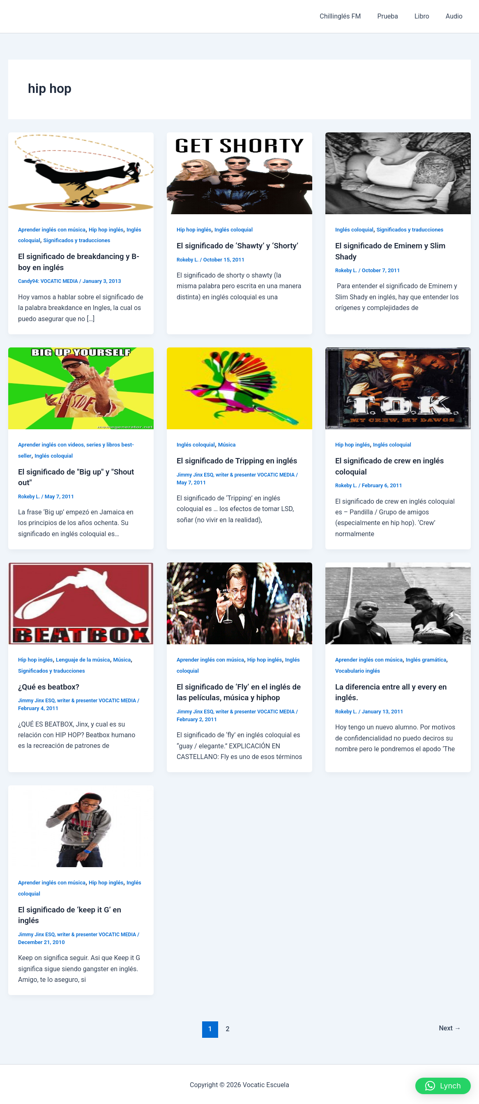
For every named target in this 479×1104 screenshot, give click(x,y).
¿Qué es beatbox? (50, 686)
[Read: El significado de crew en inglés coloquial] (398, 387)
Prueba (395, 16)
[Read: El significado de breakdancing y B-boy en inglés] (81, 173)
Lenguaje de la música (87, 658)
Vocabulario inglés (359, 670)
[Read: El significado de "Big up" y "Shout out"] (81, 387)
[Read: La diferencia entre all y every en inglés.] (398, 602)
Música (230, 444)
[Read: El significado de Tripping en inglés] (239, 387)
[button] (443, 1086)
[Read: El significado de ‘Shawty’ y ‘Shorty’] (239, 173)
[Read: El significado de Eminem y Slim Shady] (398, 173)
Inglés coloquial (38, 240)
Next (449, 1027)
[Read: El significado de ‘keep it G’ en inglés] (81, 825)
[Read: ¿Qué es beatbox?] (81, 602)
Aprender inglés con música (54, 229)
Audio (455, 16)
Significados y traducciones (97, 240)
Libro (426, 16)
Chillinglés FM (351, 16)
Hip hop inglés (111, 229)
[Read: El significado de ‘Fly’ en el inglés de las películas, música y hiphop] (239, 602)
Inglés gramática (431, 658)
